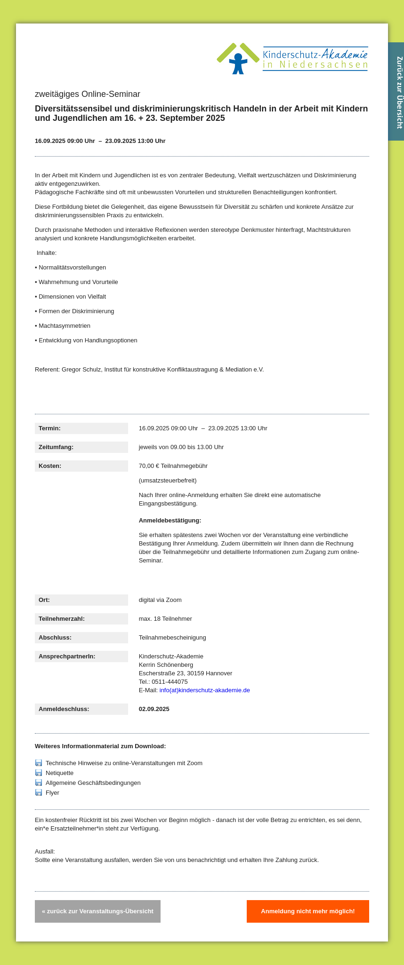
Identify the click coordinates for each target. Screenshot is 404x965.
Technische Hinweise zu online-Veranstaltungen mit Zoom (124, 763)
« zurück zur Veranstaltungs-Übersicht (98, 911)
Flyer (52, 792)
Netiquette (59, 772)
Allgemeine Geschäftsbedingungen (93, 782)
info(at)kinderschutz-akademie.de (205, 690)
